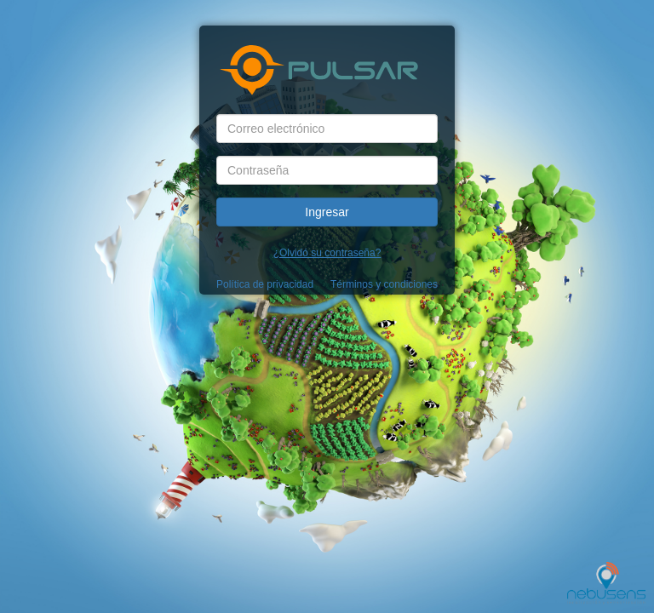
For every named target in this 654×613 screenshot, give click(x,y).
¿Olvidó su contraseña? (327, 253)
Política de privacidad (264, 284)
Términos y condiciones (384, 284)
